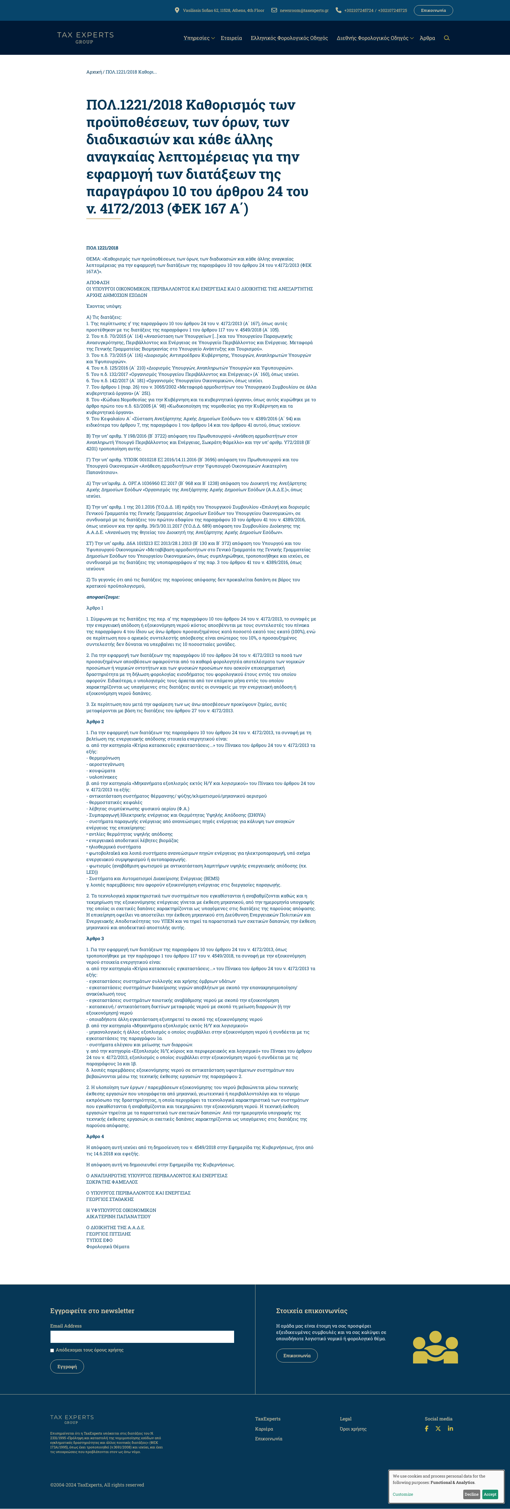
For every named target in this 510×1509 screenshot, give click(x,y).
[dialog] (446, 1486)
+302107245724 (358, 10)
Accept (490, 1494)
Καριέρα (264, 1429)
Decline (472, 1494)
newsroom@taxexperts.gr (304, 10)
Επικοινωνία (433, 10)
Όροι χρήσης (353, 1429)
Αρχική (94, 72)
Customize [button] (403, 1494)
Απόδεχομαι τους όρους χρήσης (90, 1350)
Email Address (66, 1326)
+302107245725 (392, 10)
